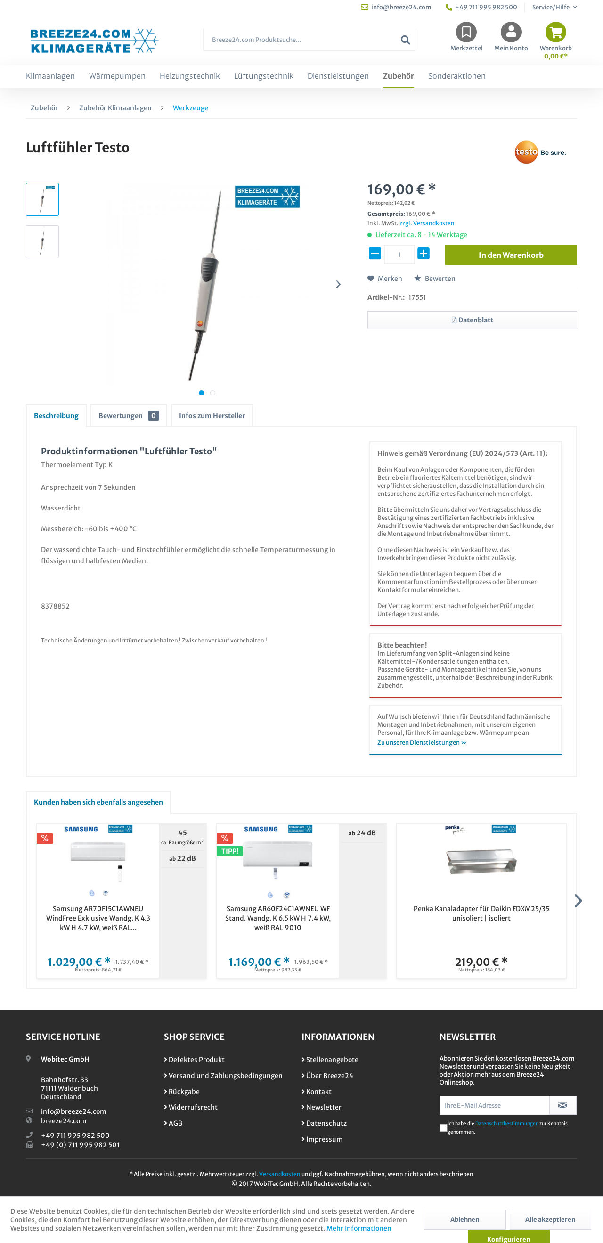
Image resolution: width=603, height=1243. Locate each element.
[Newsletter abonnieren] (563, 1105)
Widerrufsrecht (191, 1107)
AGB (173, 1123)
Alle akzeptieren (550, 1220)
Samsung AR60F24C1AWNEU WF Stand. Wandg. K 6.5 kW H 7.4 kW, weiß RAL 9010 (278, 918)
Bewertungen (128, 416)
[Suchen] (405, 40)
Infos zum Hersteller (212, 416)
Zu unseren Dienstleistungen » (422, 743)
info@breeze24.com (73, 1111)
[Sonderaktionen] (457, 76)
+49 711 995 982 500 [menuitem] (481, 7)
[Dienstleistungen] (338, 76)
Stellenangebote (330, 1059)
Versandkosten (280, 1173)
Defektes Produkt (194, 1059)
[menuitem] (309, 44)
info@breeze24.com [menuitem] (396, 7)
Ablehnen (464, 1220)
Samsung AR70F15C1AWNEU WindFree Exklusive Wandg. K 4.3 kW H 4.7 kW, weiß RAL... (98, 918)
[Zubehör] (398, 76)
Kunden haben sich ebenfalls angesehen (98, 802)
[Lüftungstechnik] (263, 76)
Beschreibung (56, 416)
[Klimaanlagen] (50, 76)
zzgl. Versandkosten (427, 223)
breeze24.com (64, 1121)
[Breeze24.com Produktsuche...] (309, 40)
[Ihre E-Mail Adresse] (495, 1105)
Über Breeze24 (327, 1075)
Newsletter (322, 1107)
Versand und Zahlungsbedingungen (223, 1075)
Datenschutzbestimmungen (506, 1123)
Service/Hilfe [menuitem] (551, 7)
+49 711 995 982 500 (75, 1135)
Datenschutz (324, 1123)
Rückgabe (182, 1091)
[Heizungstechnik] (190, 76)
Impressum (322, 1139)
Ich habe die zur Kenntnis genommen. (508, 1127)
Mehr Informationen (358, 1228)
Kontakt (317, 1091)
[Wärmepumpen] (117, 76)
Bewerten (435, 278)
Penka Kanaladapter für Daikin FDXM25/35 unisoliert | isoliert (481, 913)
